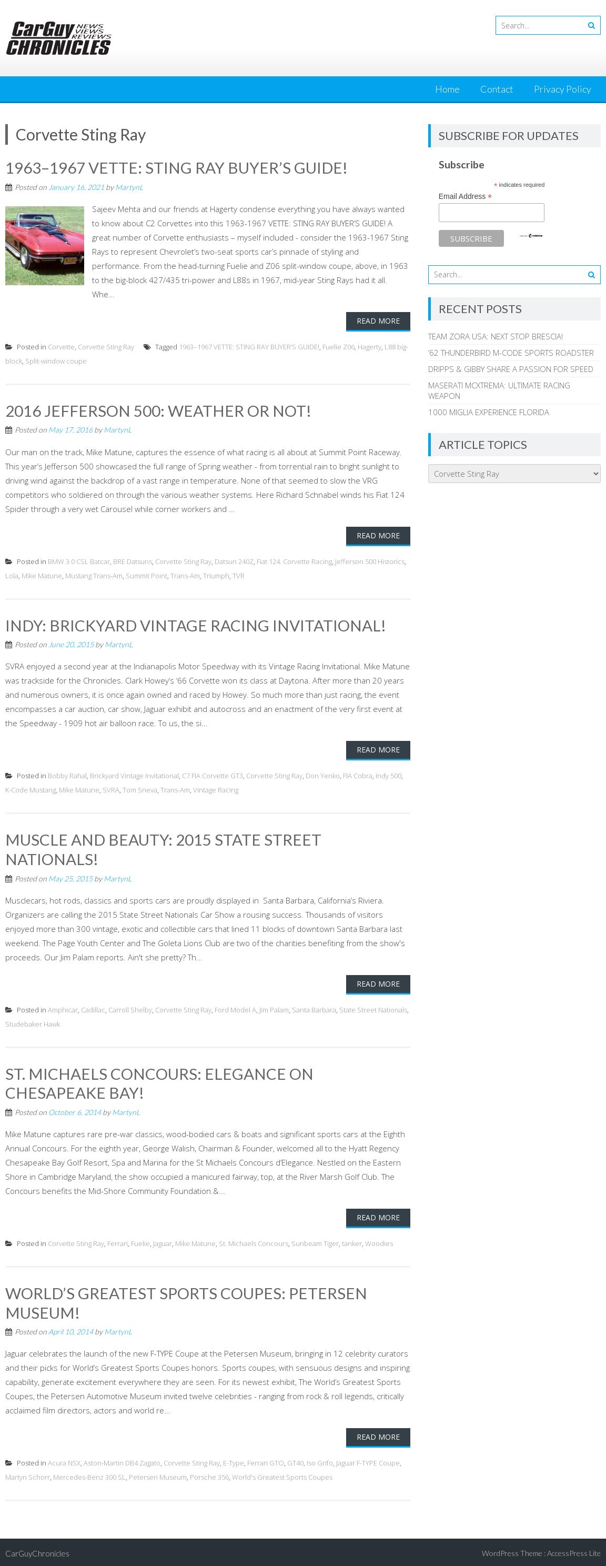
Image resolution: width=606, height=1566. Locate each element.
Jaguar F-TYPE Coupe (368, 1460)
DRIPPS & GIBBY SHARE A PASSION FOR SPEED (510, 369)
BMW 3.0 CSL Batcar (79, 560)
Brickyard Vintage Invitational (134, 775)
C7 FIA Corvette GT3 (212, 775)
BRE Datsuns (132, 560)
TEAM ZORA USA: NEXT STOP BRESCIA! (495, 336)
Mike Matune (42, 574)
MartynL (129, 186)
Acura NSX (64, 1460)
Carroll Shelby (130, 1008)
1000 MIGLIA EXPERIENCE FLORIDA (488, 412)
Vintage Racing (215, 789)
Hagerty (369, 346)
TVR (239, 574)
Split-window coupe (56, 360)
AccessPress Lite (574, 1550)
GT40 (295, 1460)
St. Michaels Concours (253, 1241)
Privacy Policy (562, 89)
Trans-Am (185, 574)
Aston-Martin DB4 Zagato (122, 1460)
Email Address (465, 197)
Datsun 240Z (234, 560)
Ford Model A (235, 1008)
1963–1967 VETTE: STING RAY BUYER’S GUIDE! (176, 167)
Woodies (379, 1241)
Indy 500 (388, 775)
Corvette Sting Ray (106, 346)
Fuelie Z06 (338, 346)
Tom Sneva (140, 789)
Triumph (216, 574)
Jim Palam (274, 1008)
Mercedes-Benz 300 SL (89, 1474)
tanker (352, 1241)
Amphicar (63, 1008)
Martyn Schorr (27, 1474)
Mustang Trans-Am (94, 574)
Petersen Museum (158, 1474)
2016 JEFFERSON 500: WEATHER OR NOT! (159, 409)
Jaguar (162, 1241)
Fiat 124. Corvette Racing (294, 560)
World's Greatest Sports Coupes (282, 1474)
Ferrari (117, 1241)
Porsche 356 (209, 1474)
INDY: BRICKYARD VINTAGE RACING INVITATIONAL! (196, 624)
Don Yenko (323, 775)
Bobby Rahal (67, 775)
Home (447, 89)
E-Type (233, 1460)
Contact (496, 89)
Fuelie (140, 1241)
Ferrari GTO (265, 1460)
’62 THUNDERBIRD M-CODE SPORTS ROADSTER (511, 352)
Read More (378, 320)
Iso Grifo (320, 1460)
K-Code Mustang (30, 789)
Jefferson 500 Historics (370, 560)
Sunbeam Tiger (315, 1241)
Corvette (61, 346)
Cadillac (93, 1008)
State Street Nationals (373, 1008)
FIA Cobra (357, 775)
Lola (11, 574)
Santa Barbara (314, 1008)
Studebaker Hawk (32, 1022)
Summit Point (146, 574)
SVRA (111, 789)
